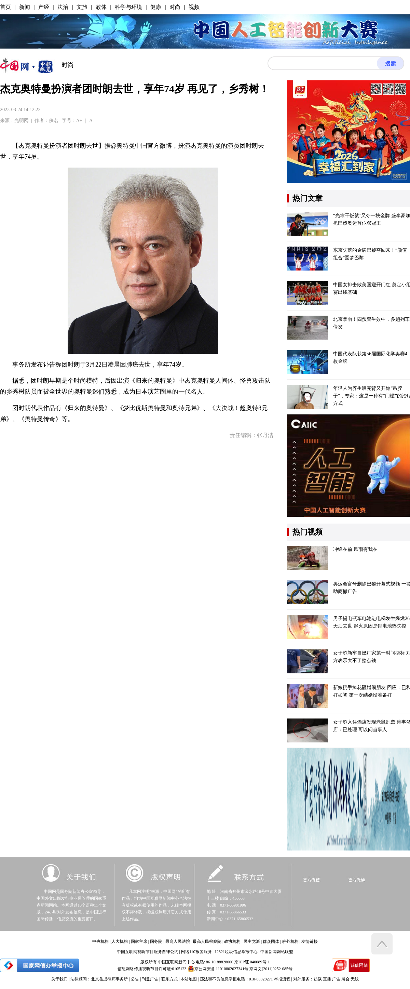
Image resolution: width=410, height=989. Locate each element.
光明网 (21, 120)
